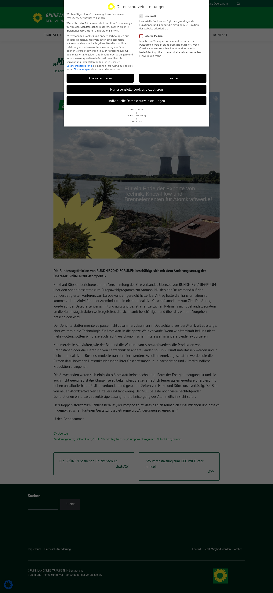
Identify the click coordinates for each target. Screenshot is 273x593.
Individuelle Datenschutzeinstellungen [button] (136, 100)
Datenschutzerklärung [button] (136, 115)
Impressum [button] (137, 120)
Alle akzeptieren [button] (100, 77)
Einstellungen (82, 68)
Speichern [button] (173, 77)
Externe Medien (152, 35)
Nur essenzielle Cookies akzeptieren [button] (136, 89)
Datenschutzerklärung (79, 65)
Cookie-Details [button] (136, 109)
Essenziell (148, 15)
